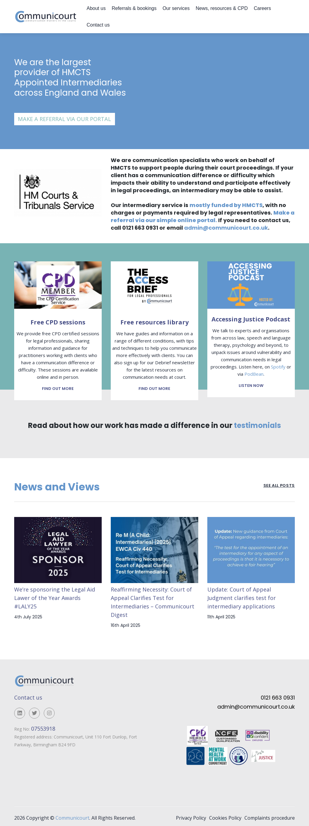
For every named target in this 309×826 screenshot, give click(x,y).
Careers (262, 8)
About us (96, 8)
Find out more (58, 385)
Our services (176, 8)
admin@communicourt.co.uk (226, 227)
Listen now (251, 385)
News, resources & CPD (222, 8)
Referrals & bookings (134, 8)
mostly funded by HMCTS (226, 205)
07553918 (44, 725)
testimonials (257, 422)
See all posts (279, 483)
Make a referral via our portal (64, 119)
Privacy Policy (191, 814)
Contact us (98, 24)
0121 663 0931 (278, 694)
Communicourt (72, 814)
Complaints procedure (269, 814)
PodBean (253, 374)
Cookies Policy (225, 814)
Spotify (278, 367)
